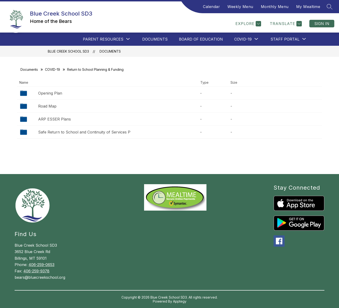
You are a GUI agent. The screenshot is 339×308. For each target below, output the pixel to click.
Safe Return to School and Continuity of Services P (84, 132)
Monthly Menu (275, 6)
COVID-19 (52, 69)
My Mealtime (308, 6)
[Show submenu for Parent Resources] (103, 39)
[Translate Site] (285, 24)
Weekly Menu (240, 6)
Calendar (211, 6)
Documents (155, 39)
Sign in (321, 23)
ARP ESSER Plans (54, 119)
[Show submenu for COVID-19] (243, 39)
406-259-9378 (36, 271)
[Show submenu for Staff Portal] (284, 39)
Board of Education (201, 39)
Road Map (47, 106)
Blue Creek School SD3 (68, 51)
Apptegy (179, 301)
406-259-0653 (41, 264)
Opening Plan (50, 93)
